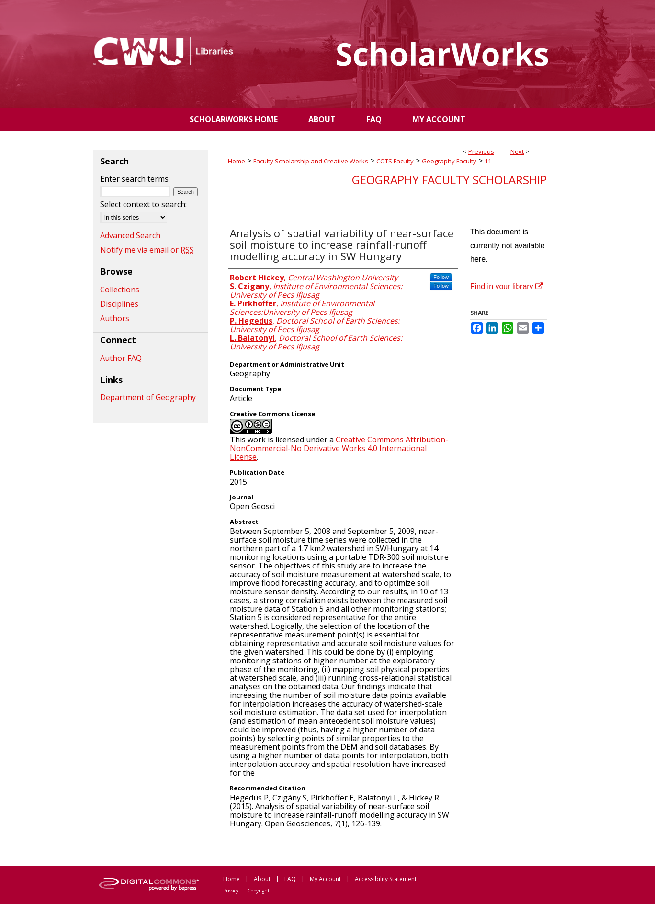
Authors (114, 318)
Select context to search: (143, 204)
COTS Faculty (395, 161)
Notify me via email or (147, 249)
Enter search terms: (135, 179)
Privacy (230, 890)
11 (488, 161)
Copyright (259, 890)
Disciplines (119, 304)
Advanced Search (130, 235)
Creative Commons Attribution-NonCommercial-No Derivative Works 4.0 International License (339, 448)
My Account (325, 879)
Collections (119, 289)
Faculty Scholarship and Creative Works (310, 161)
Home (236, 161)
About (262, 879)
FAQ (290, 879)
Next (517, 151)
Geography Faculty (449, 161)
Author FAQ (121, 358)
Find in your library (506, 286)
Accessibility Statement (386, 879)
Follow (441, 277)
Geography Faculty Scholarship (449, 179)
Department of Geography (148, 397)
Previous (481, 151)
